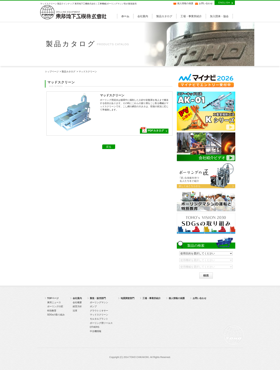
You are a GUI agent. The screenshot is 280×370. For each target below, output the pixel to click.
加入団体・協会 (219, 16)
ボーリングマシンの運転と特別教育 (206, 200)
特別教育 (51, 310)
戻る (108, 146)
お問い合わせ (206, 3)
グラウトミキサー (99, 310)
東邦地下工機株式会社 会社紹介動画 (206, 146)
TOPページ (53, 298)
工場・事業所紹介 (191, 16)
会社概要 (77, 302)
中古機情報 (95, 331)
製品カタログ (164, 16)
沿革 (75, 310)
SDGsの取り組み (206, 223)
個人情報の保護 (185, 3)
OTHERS (94, 327)
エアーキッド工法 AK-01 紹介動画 (206, 111)
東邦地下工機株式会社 (73, 12)
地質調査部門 (127, 298)
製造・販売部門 (98, 298)
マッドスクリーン (99, 314)
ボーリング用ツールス (101, 323)
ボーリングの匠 (206, 176)
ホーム (125, 16)
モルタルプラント (99, 319)
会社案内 (142, 16)
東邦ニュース (54, 302)
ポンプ (93, 306)
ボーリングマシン (99, 302)
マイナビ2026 (206, 81)
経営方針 (77, 306)
